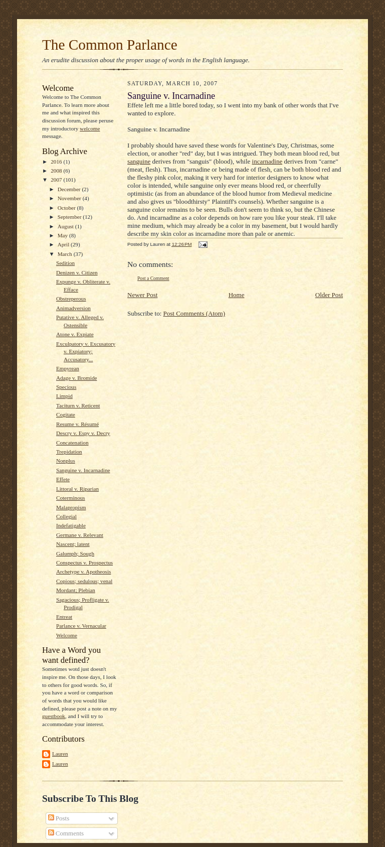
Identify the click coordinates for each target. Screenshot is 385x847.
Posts (59, 818)
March (66, 254)
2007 (57, 180)
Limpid (64, 396)
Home (237, 295)
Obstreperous (71, 299)
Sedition (65, 263)
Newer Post (142, 295)
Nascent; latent (73, 544)
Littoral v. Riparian (77, 489)
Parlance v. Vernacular (81, 626)
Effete (63, 479)
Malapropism (71, 507)
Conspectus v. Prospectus (84, 562)
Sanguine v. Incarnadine (83, 470)
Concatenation (72, 443)
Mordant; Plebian (75, 590)
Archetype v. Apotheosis (83, 572)
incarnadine (267, 161)
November (70, 198)
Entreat (64, 617)
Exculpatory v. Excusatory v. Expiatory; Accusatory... (85, 351)
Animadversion (73, 308)
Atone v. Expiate (75, 334)
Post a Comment (153, 278)
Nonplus (65, 461)
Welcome (66, 635)
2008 (57, 171)
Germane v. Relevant (79, 535)
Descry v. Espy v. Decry (83, 433)
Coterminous (70, 498)
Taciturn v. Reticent (78, 405)
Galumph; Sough (75, 553)
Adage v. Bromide (76, 378)
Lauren (60, 754)
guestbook (53, 716)
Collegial (66, 516)
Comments (66, 833)
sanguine (138, 161)
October (67, 208)
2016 (57, 162)
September (70, 217)
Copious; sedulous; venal (84, 581)
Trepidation (69, 452)
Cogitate (65, 414)
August (66, 226)
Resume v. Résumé (77, 424)
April (64, 244)
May (63, 235)
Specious (66, 387)
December (70, 189)
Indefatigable (71, 525)
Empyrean (67, 368)
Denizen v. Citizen (77, 272)
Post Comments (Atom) (194, 313)
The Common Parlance (109, 45)
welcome (90, 128)
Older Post (329, 295)
